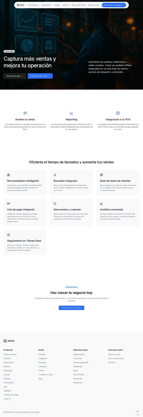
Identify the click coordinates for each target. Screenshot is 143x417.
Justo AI (7, 399)
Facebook (42, 366)
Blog (40, 378)
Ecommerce (9, 362)
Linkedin (41, 354)
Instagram (42, 358)
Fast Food (77, 358)
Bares (75, 370)
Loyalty (7, 374)
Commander (9, 382)
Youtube (42, 362)
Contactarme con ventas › (71, 308)
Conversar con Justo (40, 76)
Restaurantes (78, 354)
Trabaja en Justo (45, 374)
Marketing (8, 370)
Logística (7, 391)
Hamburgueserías (80, 362)
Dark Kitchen (78, 374)
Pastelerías (78, 382)
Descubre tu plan (15, 76)
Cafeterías (77, 366)
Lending (7, 378)
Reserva (7, 366)
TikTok (41, 370)
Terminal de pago (11, 395)
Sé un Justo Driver (79, 5)
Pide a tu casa (93, 5)
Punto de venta (10, 354)
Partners (7, 358)
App (5, 387)
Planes (57, 5)
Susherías (77, 378)
